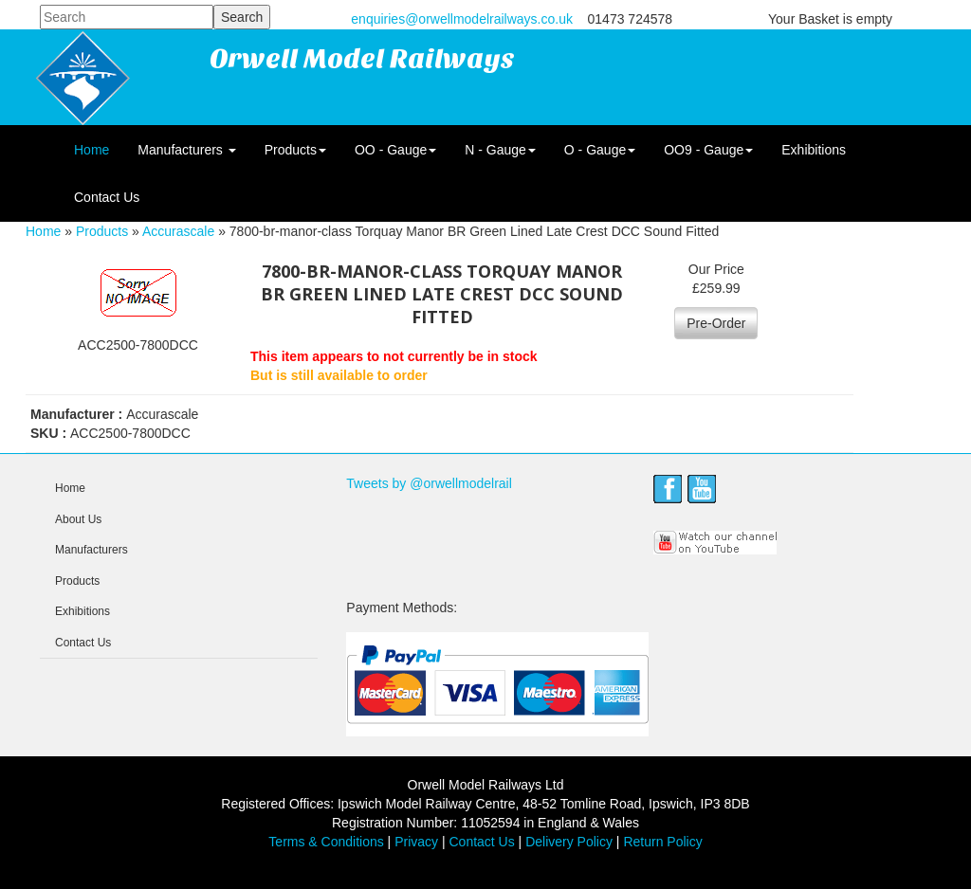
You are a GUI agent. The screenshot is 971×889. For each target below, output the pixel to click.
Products (295, 149)
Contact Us (106, 197)
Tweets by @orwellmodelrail (429, 483)
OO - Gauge (395, 149)
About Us (78, 519)
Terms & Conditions (325, 841)
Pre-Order (716, 323)
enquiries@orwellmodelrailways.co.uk (462, 19)
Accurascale (178, 231)
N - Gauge (500, 149)
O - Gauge (599, 149)
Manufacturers (186, 149)
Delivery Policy (569, 841)
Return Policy (662, 841)
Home (91, 149)
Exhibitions (813, 149)
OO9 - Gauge (708, 149)
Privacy (416, 841)
